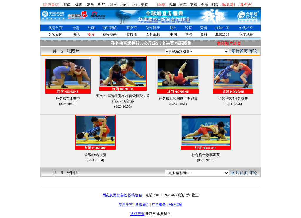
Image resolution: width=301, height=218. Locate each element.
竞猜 (193, 5)
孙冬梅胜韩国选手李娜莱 (178, 98)
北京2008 (222, 34)
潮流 (183, 5)
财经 (101, 5)
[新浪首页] (51, 5)
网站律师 (175, 204)
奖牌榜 (131, 34)
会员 (204, 5)
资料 (203, 34)
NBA (125, 5)
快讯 (76, 34)
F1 (135, 5)
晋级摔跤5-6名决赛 (233, 98)
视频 (172, 5)
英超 (144, 5)
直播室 (131, 28)
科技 (113, 5)
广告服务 (159, 204)
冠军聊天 (153, 28)
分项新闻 (56, 34)
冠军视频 (110, 28)
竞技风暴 (246, 34)
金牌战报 (153, 34)
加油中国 (222, 28)
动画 (91, 28)
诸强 (188, 34)
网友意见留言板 (114, 195)
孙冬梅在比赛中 (68, 98)
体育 (78, 5)
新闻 (67, 5)
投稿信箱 (135, 195)
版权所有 (137, 214)
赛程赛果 (110, 34)
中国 (173, 34)
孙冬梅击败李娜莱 (206, 155)
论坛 (188, 28)
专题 (76, 28)
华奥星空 (246, 28)
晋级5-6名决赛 (95, 155)
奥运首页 (56, 28)
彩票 (214, 5)
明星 (173, 28)
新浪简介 (142, 204)
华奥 (161, 5)
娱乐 (90, 5)
